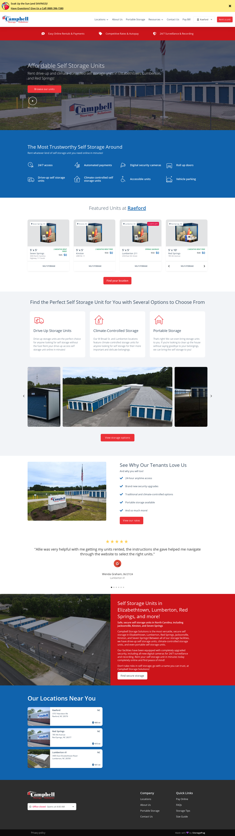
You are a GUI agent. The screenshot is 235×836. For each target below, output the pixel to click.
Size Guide (182, 816)
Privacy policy (38, 832)
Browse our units (44, 89)
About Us (145, 805)
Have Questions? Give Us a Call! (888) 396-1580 (37, 8)
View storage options (117, 437)
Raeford (137, 208)
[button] (33, 103)
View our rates (131, 520)
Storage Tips (183, 810)
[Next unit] (204, 266)
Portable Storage (149, 810)
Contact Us (146, 816)
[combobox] (52, 806)
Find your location (117, 280)
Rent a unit (225, 19)
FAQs (179, 805)
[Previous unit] (169, 266)
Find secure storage (132, 675)
